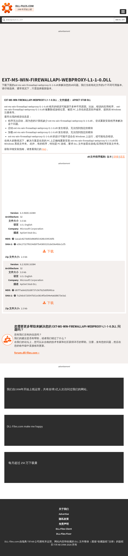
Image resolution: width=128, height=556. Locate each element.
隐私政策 (64, 519)
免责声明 (64, 524)
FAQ (44, 149)
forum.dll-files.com (25, 352)
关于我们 (64, 509)
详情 (115, 156)
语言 (122, 156)
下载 (50, 251)
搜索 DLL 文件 (120, 20)
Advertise (64, 514)
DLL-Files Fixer (63, 533)
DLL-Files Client (64, 529)
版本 (109, 156)
